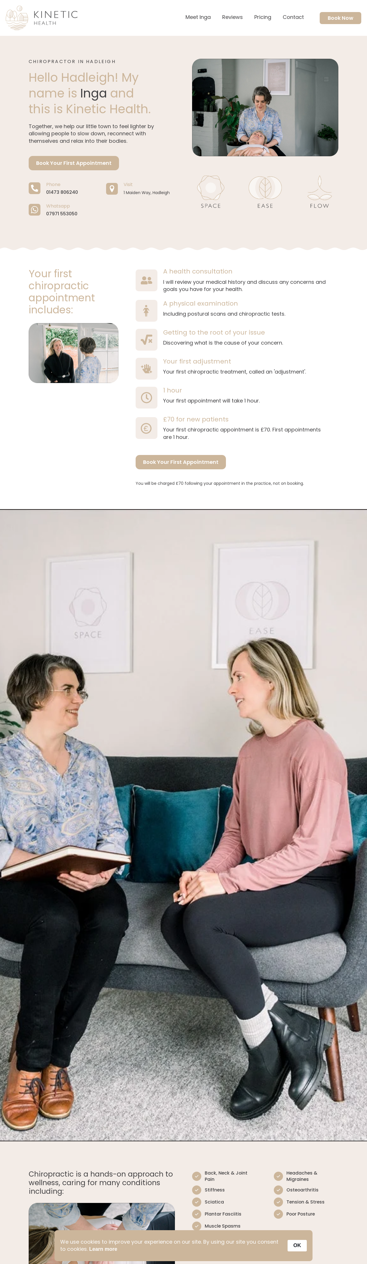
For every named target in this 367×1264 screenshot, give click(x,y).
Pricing (262, 18)
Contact (293, 18)
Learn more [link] (103, 1249)
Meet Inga (198, 18)
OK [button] (297, 1245)
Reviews (232, 18)
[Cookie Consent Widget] (183, 1245)
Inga (93, 93)
